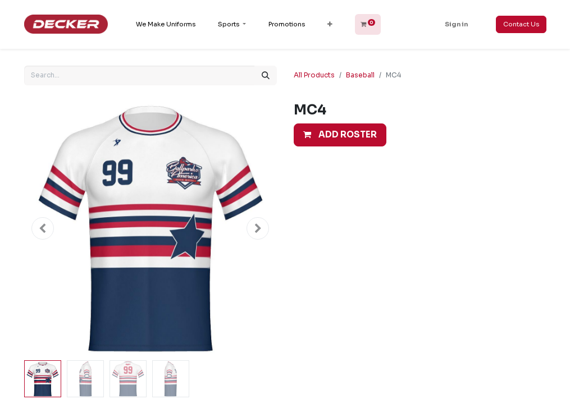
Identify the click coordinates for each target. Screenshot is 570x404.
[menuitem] (166, 24)
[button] (330, 24)
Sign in (456, 24)
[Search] (265, 75)
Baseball (360, 75)
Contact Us (521, 24)
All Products (314, 75)
